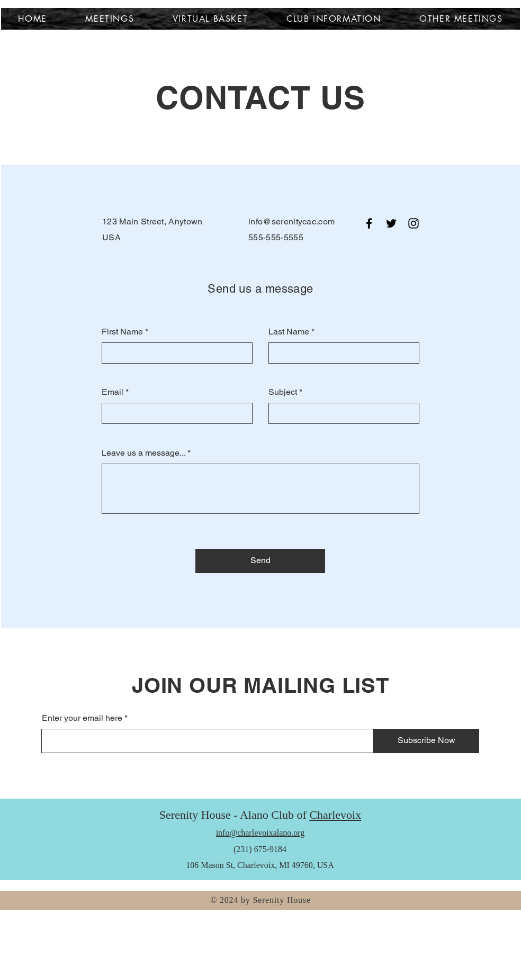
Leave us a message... (143, 453)
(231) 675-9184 (259, 849)
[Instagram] (413, 223)
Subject (282, 392)
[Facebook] (369, 223)
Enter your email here (82, 718)
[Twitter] (391, 223)
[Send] (260, 561)
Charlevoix (335, 814)
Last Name (288, 332)
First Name (122, 332)
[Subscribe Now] (426, 741)
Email (112, 392)
